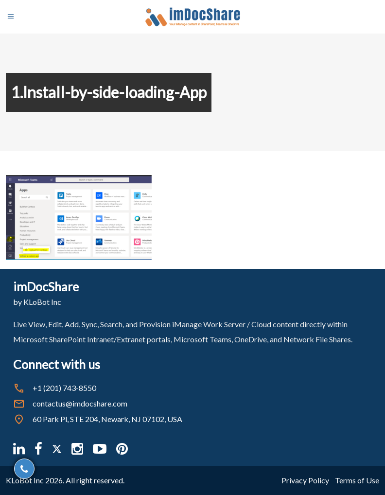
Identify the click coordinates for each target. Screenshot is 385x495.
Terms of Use (357, 480)
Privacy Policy (305, 480)
